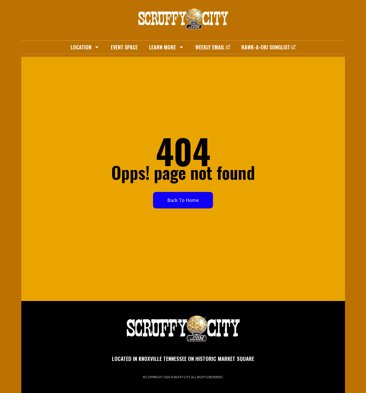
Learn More (166, 47)
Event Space (124, 47)
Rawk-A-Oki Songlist (268, 47)
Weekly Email (212, 47)
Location (85, 47)
